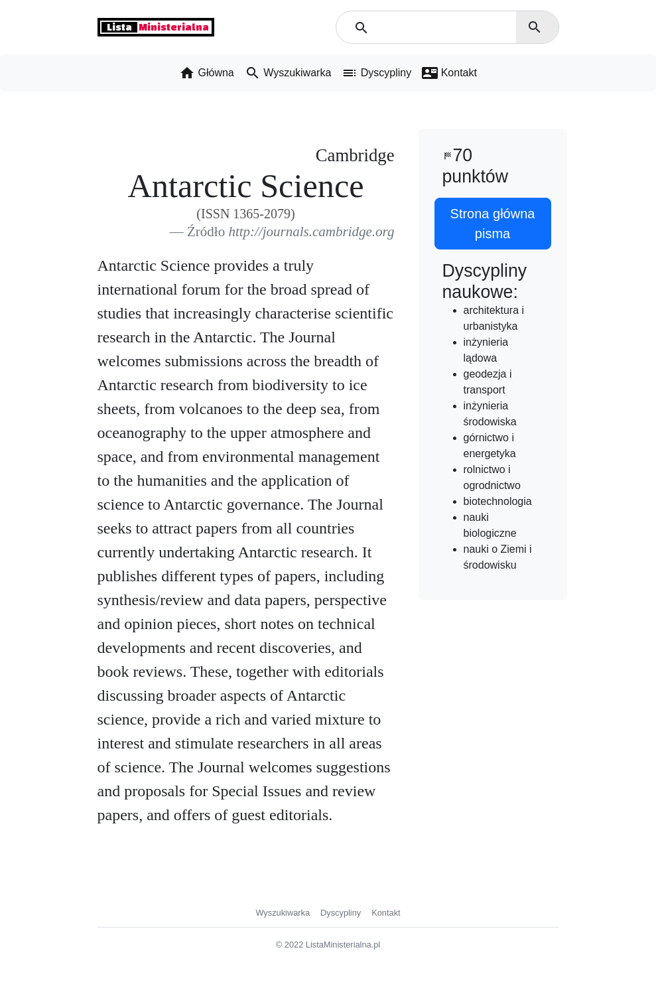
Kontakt (385, 913)
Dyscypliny (340, 913)
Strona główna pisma (492, 223)
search (535, 27)
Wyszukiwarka (282, 913)
